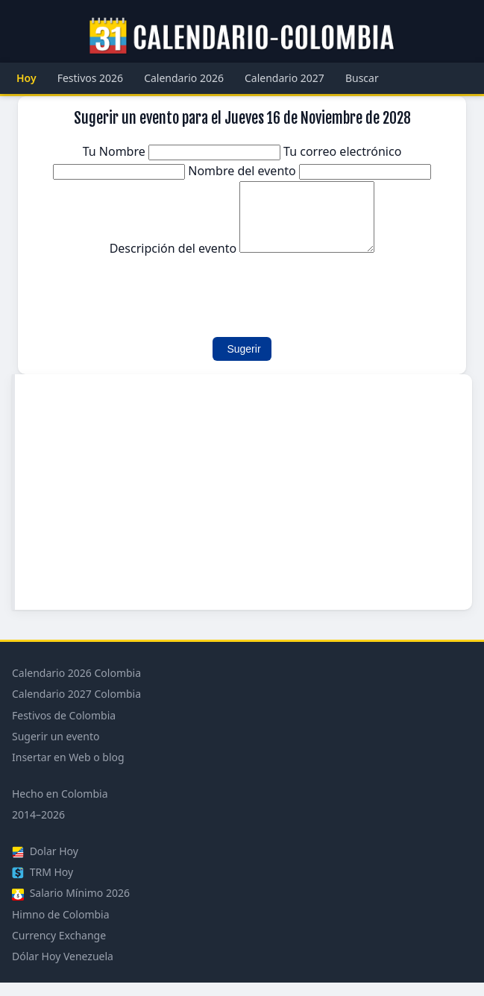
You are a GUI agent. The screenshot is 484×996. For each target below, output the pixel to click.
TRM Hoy (42, 885)
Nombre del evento (309, 171)
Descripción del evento (242, 261)
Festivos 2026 (90, 78)
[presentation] (146, 300)
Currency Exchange (59, 949)
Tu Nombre (183, 151)
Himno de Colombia (61, 928)
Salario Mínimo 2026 (71, 906)
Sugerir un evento (55, 750)
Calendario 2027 (284, 78)
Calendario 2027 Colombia (76, 707)
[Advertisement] (243, 505)
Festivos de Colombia (64, 729)
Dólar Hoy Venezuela (62, 969)
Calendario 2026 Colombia (76, 686)
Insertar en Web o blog (68, 770)
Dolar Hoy (45, 864)
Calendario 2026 (184, 78)
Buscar (362, 78)
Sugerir (243, 362)
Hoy (26, 78)
